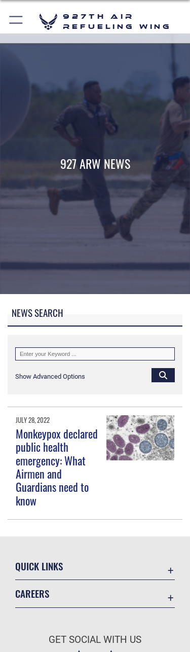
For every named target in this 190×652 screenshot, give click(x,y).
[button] (16, 21)
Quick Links (39, 566)
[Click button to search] (163, 374)
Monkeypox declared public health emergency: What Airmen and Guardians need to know (57, 467)
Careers (32, 593)
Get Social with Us (95, 639)
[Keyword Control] (95, 353)
